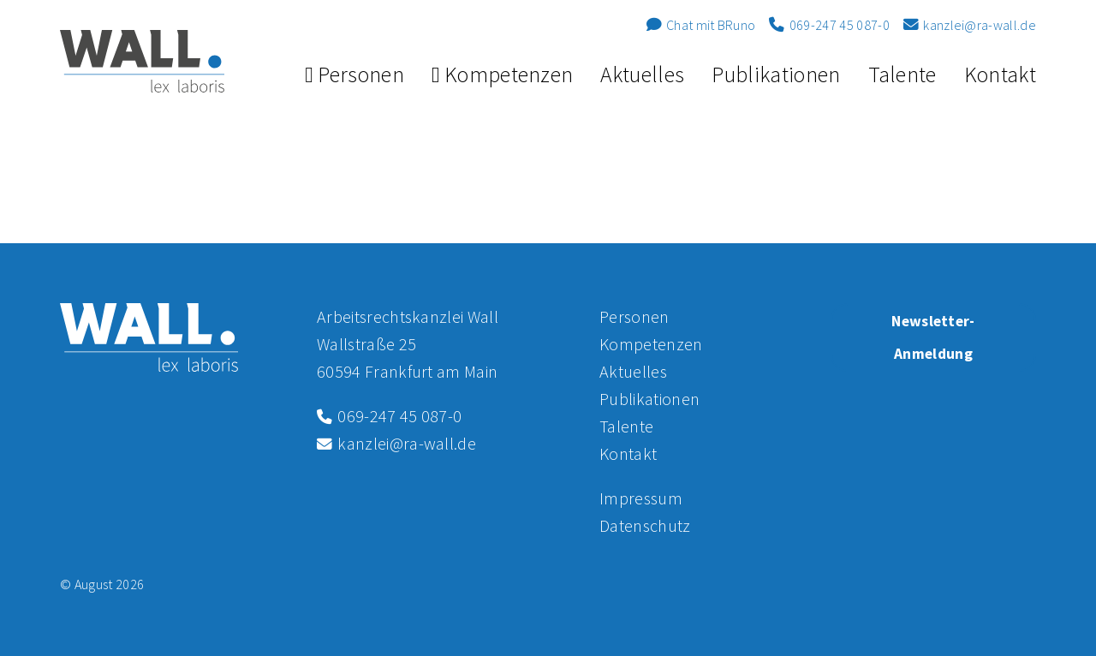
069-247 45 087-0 (829, 24)
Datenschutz (645, 525)
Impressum (640, 498)
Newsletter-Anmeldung (933, 337)
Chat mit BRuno (701, 24)
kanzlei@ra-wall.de (969, 24)
